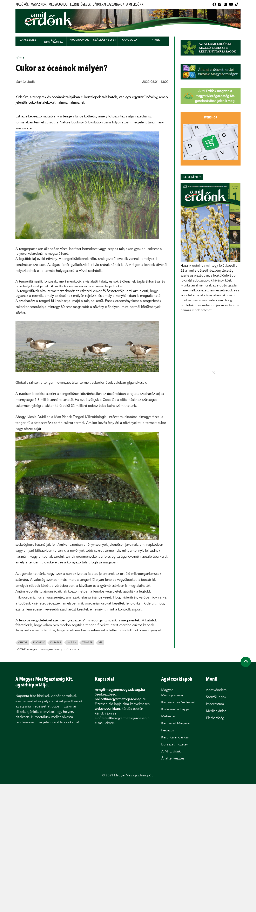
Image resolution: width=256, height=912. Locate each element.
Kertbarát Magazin (175, 723)
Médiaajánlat (58, 4)
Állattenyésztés (172, 758)
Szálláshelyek (104, 39)
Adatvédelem (216, 689)
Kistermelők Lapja (175, 709)
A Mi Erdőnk (134, 4)
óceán (71, 642)
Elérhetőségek (80, 4)
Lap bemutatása (53, 41)
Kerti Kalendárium (175, 737)
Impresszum (215, 703)
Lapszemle (28, 39)
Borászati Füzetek (174, 744)
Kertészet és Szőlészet (178, 702)
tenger (87, 642)
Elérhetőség (215, 718)
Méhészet (168, 716)
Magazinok (38, 4)
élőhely (39, 642)
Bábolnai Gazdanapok (108, 4)
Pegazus (167, 730)
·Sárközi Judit (25, 81)
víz (100, 642)
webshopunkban (107, 708)
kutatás (55, 642)
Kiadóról (21, 4)
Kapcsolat (130, 39)
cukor (22, 642)
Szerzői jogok (216, 696)
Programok (79, 39)
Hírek (155, 39)
